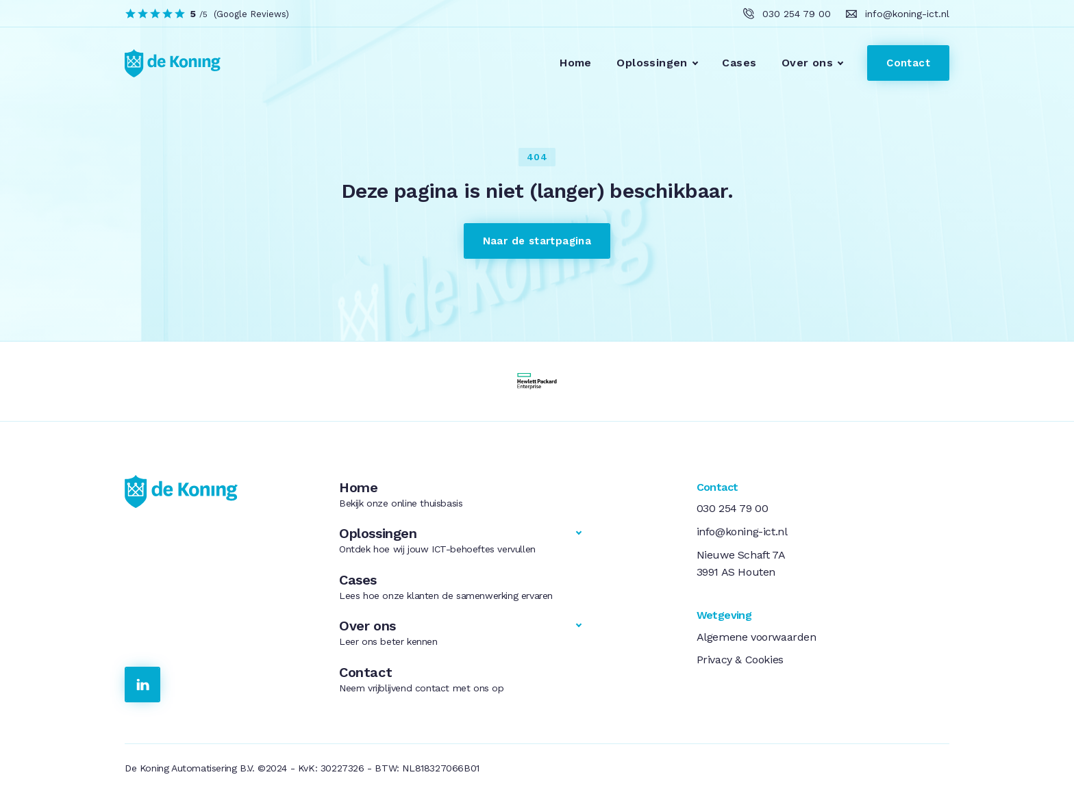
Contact (908, 63)
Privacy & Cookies (740, 659)
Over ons (807, 62)
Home (576, 62)
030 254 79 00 (733, 508)
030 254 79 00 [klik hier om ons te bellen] (796, 13)
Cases (739, 62)
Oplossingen (651, 62)
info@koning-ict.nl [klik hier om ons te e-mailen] (907, 13)
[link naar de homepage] (215, 491)
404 (537, 156)
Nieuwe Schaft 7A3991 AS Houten (741, 563)
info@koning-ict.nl (742, 531)
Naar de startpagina (537, 241)
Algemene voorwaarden (756, 636)
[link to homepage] (164, 63)
